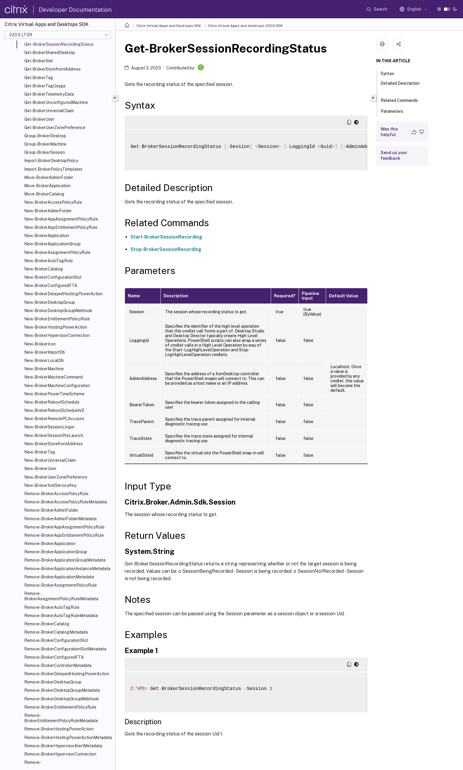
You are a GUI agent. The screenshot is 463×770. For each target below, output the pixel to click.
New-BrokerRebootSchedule (51, 402)
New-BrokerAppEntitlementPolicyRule (60, 227)
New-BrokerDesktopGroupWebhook (58, 310)
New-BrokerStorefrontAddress (53, 443)
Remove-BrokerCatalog (46, 623)
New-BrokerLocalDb (44, 360)
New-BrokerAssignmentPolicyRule (57, 252)
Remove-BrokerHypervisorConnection (60, 754)
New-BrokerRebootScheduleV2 (54, 410)
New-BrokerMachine (44, 368)
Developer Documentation (75, 9)
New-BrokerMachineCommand (53, 377)
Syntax (391, 73)
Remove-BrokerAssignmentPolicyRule (60, 585)
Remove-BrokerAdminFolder (51, 510)
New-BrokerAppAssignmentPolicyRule (61, 219)
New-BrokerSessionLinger (49, 427)
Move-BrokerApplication (47, 185)
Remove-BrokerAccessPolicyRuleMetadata (65, 502)
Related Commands (402, 100)
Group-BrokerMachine (45, 144)
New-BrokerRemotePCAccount (54, 418)
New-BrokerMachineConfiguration (57, 385)
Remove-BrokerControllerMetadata (58, 665)
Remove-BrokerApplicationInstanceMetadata (67, 568)
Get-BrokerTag (38, 77)
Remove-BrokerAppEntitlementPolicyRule (64, 535)
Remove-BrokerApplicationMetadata (59, 577)
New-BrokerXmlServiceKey (50, 485)
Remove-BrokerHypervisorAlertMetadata (63, 745)
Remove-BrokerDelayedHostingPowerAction (66, 673)
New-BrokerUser (40, 468)
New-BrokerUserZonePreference (55, 477)
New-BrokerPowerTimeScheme (54, 393)
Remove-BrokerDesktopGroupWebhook (61, 698)
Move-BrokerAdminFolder (48, 177)
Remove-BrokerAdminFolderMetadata (60, 518)
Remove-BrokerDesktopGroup (52, 682)
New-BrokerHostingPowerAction (55, 327)
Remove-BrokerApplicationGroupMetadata (64, 560)
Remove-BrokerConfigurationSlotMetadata (65, 649)
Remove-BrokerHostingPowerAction (59, 729)
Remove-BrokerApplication (50, 543)
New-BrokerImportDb (44, 352)
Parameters (395, 111)
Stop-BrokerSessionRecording (166, 249)
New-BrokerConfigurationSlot (52, 277)
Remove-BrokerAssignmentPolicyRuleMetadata (61, 596)
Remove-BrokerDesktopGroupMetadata (62, 690)
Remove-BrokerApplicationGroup (55, 551)
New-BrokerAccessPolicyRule (53, 202)
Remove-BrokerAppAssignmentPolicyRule (64, 527)
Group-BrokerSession (44, 152)
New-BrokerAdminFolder (48, 210)
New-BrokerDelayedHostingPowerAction (63, 293)
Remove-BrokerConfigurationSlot (56, 640)
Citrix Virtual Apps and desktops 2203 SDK (245, 26)
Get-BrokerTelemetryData (49, 94)
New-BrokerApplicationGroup (52, 244)
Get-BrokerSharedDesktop (49, 52)
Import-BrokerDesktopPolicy (51, 160)
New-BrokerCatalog (43, 269)
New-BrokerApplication (46, 235)
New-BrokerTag (39, 452)
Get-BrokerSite (38, 60)
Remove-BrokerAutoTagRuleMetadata (61, 615)
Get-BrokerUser (39, 119)
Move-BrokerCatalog (44, 194)
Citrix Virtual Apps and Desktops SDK (168, 26)
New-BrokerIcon (40, 344)
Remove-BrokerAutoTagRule (51, 607)
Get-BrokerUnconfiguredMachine (56, 102)
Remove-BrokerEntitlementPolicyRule (60, 707)
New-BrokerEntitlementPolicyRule (57, 319)
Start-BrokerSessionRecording (166, 237)
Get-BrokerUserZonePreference (54, 127)
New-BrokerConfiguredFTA (50, 285)
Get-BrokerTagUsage (45, 86)
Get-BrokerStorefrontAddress (52, 69)
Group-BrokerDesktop (45, 135)
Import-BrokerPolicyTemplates (53, 169)
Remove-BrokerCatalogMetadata (56, 632)
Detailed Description (400, 86)
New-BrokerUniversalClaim (50, 460)
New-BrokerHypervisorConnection (57, 335)
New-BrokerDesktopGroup (49, 302)
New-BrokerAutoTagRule (48, 260)
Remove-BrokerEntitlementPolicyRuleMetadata (61, 718)
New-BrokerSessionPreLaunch (53, 435)
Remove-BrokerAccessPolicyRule (56, 493)
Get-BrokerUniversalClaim (49, 110)
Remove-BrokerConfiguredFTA (54, 657)
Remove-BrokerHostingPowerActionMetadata (68, 737)
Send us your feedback (394, 155)
